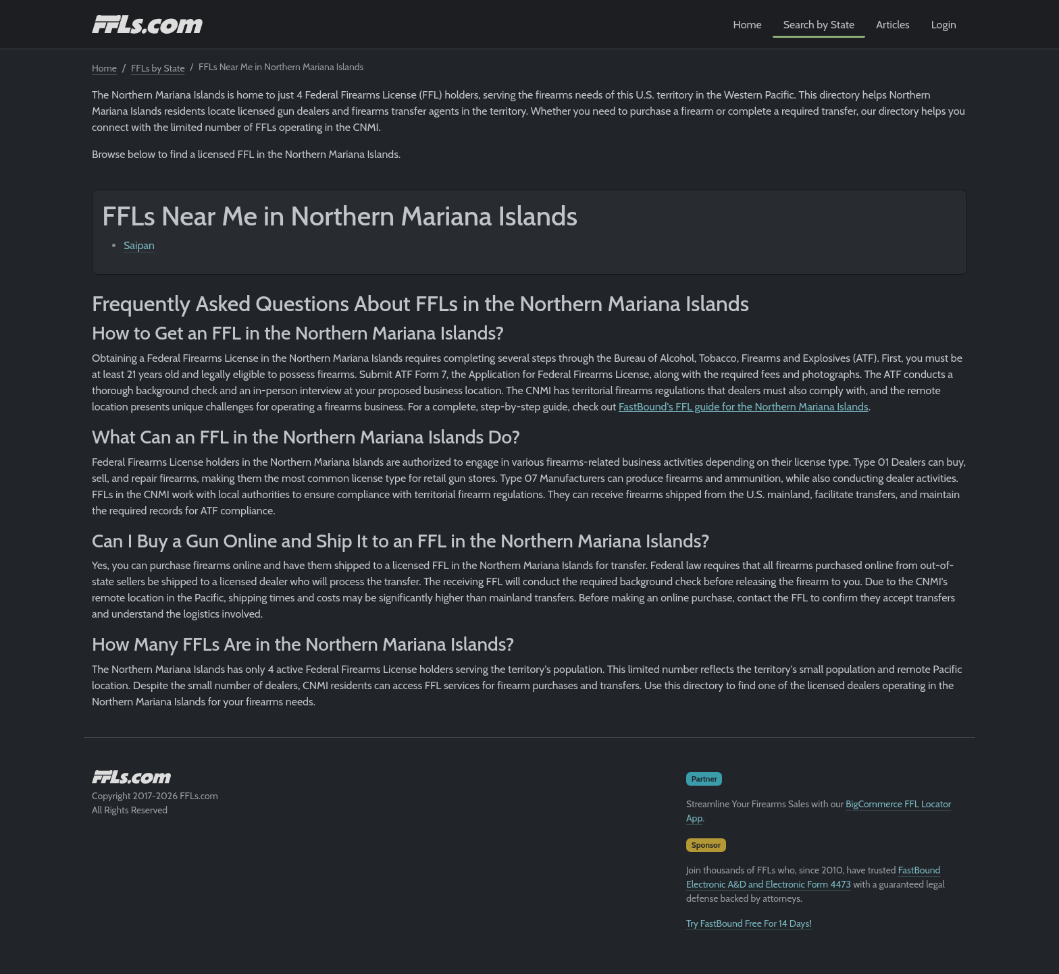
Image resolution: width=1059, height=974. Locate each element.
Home (747, 24)
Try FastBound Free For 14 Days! (749, 923)
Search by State (819, 24)
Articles (892, 24)
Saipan (139, 245)
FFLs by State (158, 68)
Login (943, 24)
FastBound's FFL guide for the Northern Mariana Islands (744, 406)
